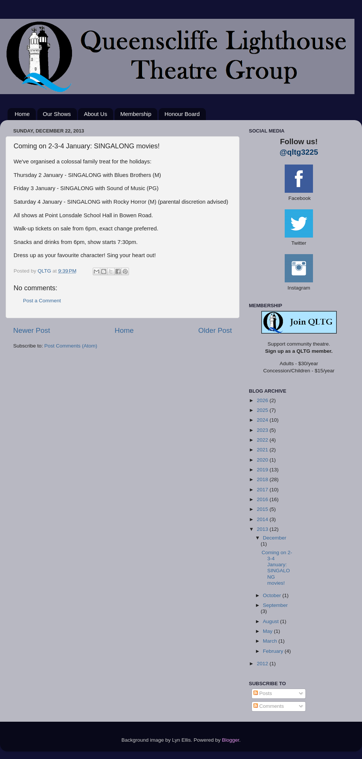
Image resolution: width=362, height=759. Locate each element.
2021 (263, 450)
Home (22, 114)
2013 (263, 529)
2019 (263, 469)
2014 (263, 519)
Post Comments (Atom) (70, 346)
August (271, 621)
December (274, 538)
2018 (263, 479)
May (268, 631)
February (274, 651)
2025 (263, 410)
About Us (95, 114)
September (275, 605)
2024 (263, 420)
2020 (263, 460)
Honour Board (181, 114)
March (270, 641)
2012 (263, 663)
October (272, 595)
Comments (268, 706)
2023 (263, 430)
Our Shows (57, 114)
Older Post (215, 330)
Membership (136, 114)
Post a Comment (42, 300)
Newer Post (31, 330)
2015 (263, 509)
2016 (263, 499)
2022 (263, 440)
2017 (263, 489)
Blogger (230, 740)
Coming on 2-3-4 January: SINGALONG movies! (277, 568)
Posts (262, 693)
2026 (263, 400)
